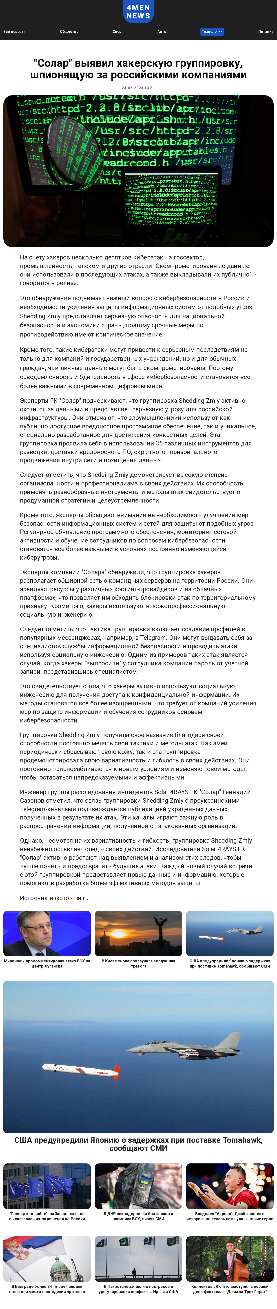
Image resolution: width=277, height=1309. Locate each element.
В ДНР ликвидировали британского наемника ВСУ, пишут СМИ (138, 1216)
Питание (266, 31)
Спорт (118, 31)
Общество (69, 31)
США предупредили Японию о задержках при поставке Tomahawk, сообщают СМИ (230, 963)
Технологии (212, 31)
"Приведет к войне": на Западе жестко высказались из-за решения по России (47, 1216)
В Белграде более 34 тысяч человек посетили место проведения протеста (47, 1289)
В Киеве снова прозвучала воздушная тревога (138, 963)
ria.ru (81, 898)
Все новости (14, 31)
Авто (161, 31)
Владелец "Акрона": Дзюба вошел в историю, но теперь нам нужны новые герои (229, 1216)
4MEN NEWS (138, 11)
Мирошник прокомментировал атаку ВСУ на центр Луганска (47, 963)
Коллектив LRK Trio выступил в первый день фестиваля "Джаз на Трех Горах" (229, 1289)
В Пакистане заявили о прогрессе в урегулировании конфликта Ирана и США (138, 1289)
